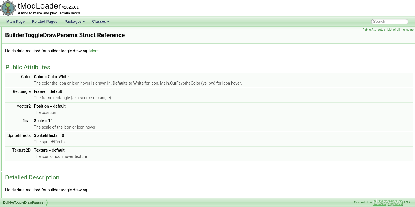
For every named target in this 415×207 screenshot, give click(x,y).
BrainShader (28, 71)
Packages (74, 21)
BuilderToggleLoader (35, 121)
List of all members (400, 30)
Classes (101, 21)
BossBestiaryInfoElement (38, 58)
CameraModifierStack (35, 166)
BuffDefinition (29, 77)
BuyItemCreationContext (38, 134)
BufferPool (27, 90)
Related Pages (44, 21)
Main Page (15, 21)
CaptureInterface (32, 185)
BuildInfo (26, 128)
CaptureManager (32, 191)
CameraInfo (28, 159)
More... (167, 51)
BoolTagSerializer (32, 39)
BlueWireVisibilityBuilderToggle (43, 33)
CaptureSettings (31, 197)
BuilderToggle (29, 109)
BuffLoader (27, 102)
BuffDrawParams (32, 83)
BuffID (24, 96)
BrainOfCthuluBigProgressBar (42, 64)
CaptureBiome (30, 178)
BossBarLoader (31, 52)
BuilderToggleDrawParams (39, 115)
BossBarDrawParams (35, 45)
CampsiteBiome (31, 172)
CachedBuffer (29, 140)
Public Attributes (373, 30)
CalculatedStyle (31, 147)
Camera (25, 153)
